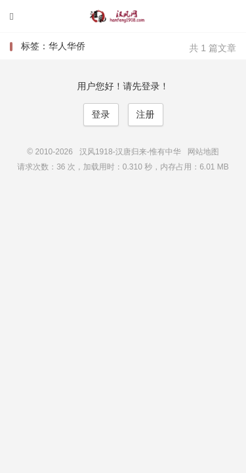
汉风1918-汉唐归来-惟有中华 (123, 16)
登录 (101, 114)
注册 (145, 114)
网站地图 (203, 151)
